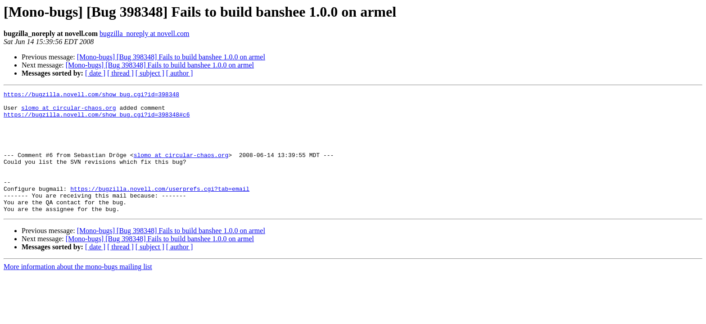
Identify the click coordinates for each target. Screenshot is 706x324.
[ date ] (95, 73)
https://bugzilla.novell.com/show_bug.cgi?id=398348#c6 (97, 120)
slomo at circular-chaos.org (68, 112)
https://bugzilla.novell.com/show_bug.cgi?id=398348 (91, 95)
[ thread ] (120, 73)
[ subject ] (150, 73)
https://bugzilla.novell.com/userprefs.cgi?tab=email (159, 209)
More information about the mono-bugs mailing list (78, 291)
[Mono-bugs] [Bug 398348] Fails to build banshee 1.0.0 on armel (171, 57)
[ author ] (179, 73)
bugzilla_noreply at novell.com (145, 33)
